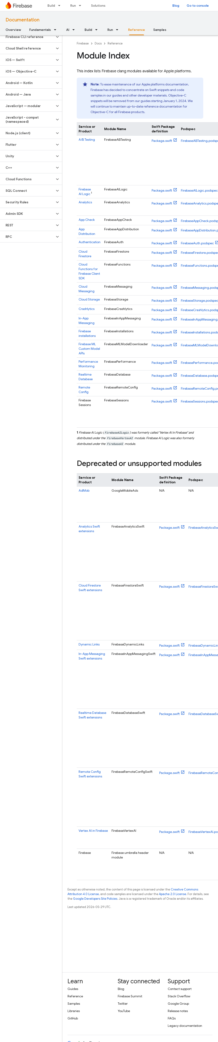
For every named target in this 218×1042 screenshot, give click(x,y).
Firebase (83, 43)
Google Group (178, 1003)
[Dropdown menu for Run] (81, 5)
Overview (13, 30)
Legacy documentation (185, 1026)
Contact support (179, 989)
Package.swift (162, 141)
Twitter (123, 1003)
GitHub (73, 1018)
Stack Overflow (179, 996)
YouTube (124, 1011)
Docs (98, 43)
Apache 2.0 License (172, 894)
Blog (175, 5)
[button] (27, 37)
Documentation (22, 20)
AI (67, 30)
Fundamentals (40, 30)
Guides (73, 989)
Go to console (198, 5)
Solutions (98, 5)
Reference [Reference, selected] (136, 30)
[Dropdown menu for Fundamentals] (56, 29)
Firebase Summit (130, 996)
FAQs (172, 1018)
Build (51, 5)
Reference (115, 43)
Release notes (178, 1011)
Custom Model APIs (89, 348)
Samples (159, 30)
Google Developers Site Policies (95, 899)
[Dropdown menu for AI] (74, 29)
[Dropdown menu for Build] (60, 5)
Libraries (74, 1011)
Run (73, 5)
